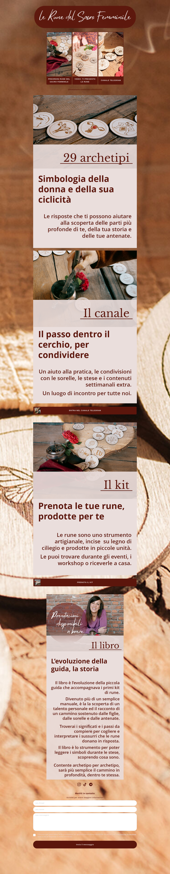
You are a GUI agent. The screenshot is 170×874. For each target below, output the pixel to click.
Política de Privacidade (126, 834)
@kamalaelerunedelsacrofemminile (85, 89)
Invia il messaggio (85, 844)
